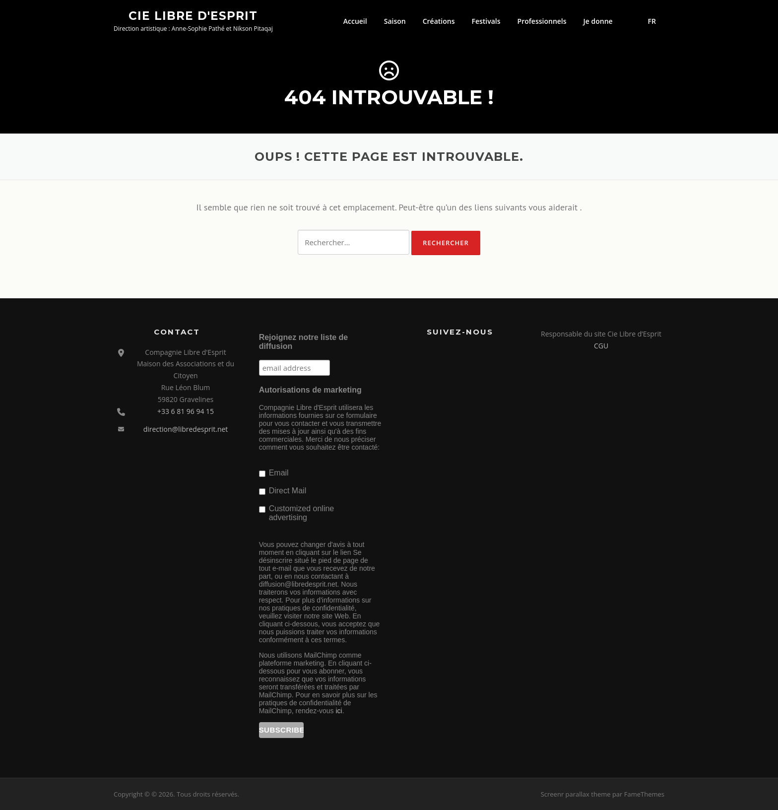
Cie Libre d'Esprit (193, 15)
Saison (395, 21)
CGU (601, 345)
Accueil (355, 21)
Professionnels (542, 21)
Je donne (598, 21)
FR (652, 21)
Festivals (485, 21)
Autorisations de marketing (310, 390)
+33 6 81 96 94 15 (185, 411)
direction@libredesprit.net (185, 429)
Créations (439, 21)
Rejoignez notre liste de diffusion (303, 341)
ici (338, 711)
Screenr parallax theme (576, 794)
